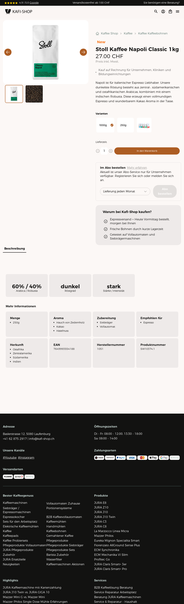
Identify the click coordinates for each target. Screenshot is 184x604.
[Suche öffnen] (156, 11)
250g (123, 125)
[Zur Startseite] (18, 12)
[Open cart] (170, 11)
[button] (45, 52)
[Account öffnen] (163, 11)
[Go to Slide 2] (34, 94)
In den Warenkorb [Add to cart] (147, 151)
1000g (106, 125)
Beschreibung (14, 248)
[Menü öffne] (177, 11)
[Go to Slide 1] (14, 94)
